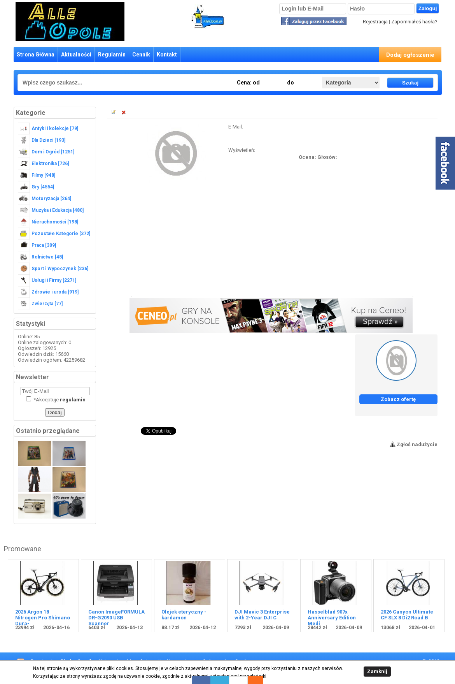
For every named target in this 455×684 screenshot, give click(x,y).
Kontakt (167, 54)
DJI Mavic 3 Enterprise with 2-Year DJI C (262, 615)
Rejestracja (375, 22)
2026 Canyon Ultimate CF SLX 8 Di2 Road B (407, 615)
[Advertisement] (272, 242)
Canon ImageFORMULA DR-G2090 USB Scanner (116, 617)
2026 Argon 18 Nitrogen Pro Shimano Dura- (42, 617)
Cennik (141, 54)
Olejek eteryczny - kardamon (183, 615)
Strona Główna (35, 54)
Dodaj (55, 412)
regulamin (73, 400)
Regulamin (112, 54)
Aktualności (76, 54)
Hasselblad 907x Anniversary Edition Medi (332, 617)
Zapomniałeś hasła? (414, 22)
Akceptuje (56, 400)
